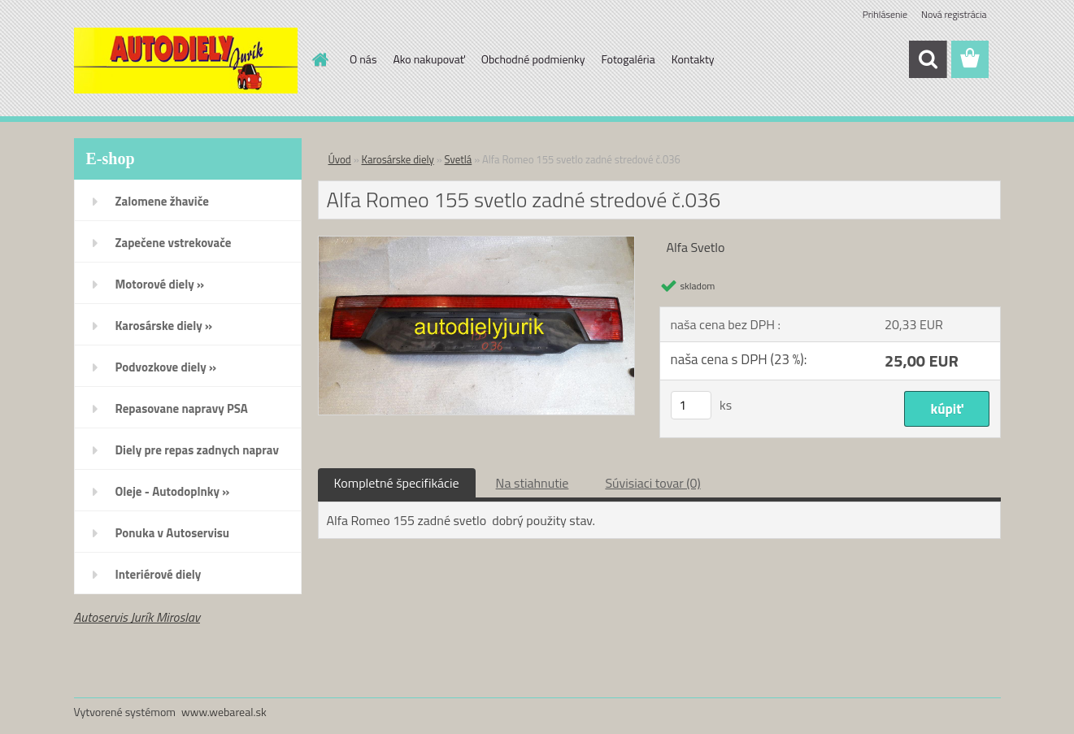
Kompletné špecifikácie (396, 483)
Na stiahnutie (532, 483)
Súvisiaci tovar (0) (652, 483)
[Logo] (186, 60)
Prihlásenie (885, 14)
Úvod (339, 159)
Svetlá (458, 159)
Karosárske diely (398, 159)
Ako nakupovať (428, 58)
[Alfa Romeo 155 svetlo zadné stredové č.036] (477, 243)
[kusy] (691, 405)
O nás (363, 58)
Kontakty (693, 58)
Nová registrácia (954, 14)
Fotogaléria (627, 58)
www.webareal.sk (224, 711)
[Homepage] (318, 59)
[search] (927, 59)
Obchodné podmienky (533, 58)
